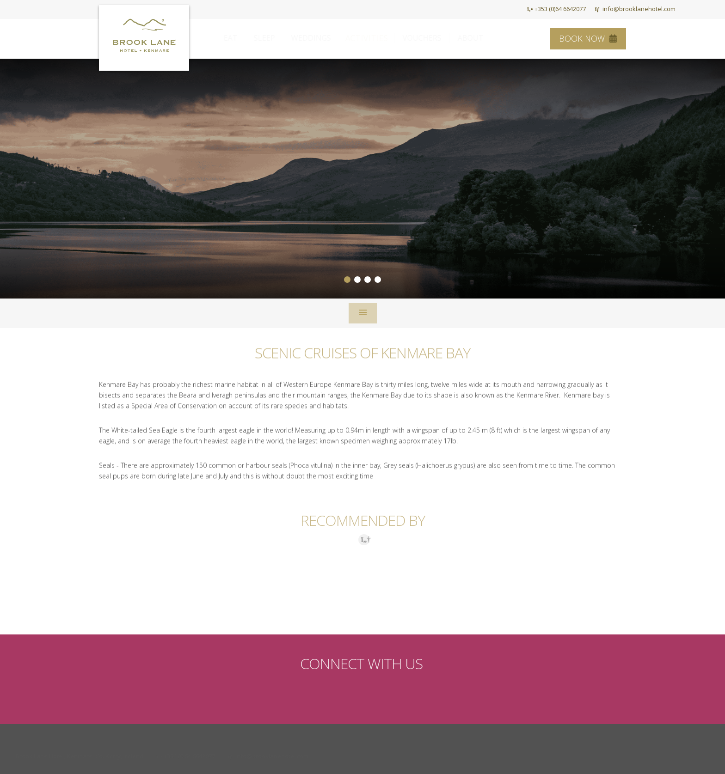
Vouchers (431, 38)
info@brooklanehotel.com (635, 9)
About (479, 38)
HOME (505, 9)
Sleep (273, 38)
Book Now (588, 38)
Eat (239, 38)
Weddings (320, 38)
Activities (376, 37)
